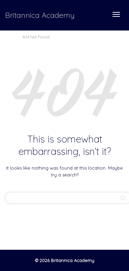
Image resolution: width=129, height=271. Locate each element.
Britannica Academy (40, 15)
